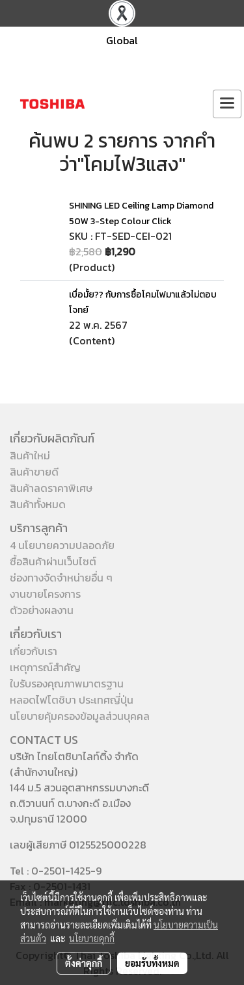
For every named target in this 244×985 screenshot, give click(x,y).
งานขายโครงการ (45, 594)
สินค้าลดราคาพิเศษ (51, 488)
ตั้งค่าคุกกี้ (83, 963)
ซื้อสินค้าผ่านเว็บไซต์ (53, 561)
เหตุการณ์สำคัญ (45, 667)
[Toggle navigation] (227, 104)
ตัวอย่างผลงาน (42, 610)
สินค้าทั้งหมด (38, 504)
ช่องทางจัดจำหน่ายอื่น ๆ (61, 577)
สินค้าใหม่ (30, 455)
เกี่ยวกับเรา (33, 651)
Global (122, 40)
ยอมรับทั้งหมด (152, 963)
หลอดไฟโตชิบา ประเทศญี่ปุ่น (71, 700)
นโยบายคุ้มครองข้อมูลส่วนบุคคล (80, 716)
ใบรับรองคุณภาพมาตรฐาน (67, 683)
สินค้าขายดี (34, 472)
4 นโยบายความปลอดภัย (62, 545)
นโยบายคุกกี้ (92, 938)
